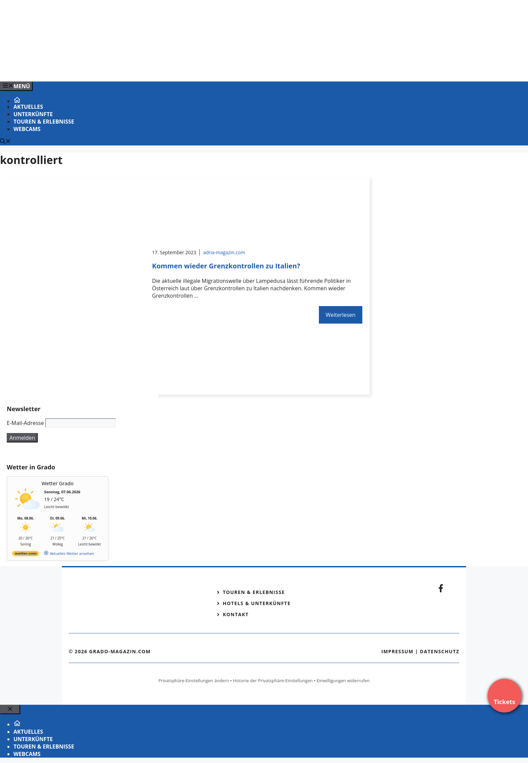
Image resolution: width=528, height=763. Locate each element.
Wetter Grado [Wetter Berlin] (58, 483)
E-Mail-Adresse (25, 423)
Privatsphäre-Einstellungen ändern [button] (193, 680)
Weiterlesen (340, 315)
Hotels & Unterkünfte (257, 603)
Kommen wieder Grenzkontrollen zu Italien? (226, 265)
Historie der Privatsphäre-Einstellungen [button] (273, 680)
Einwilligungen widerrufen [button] (343, 680)
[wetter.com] (25, 554)
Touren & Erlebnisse (43, 121)
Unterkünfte (33, 114)
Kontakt (236, 614)
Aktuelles (28, 106)
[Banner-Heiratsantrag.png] (136, 69)
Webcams (26, 129)
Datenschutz (439, 651)
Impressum (397, 651)
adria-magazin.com (224, 252)
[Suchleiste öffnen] (5, 141)
